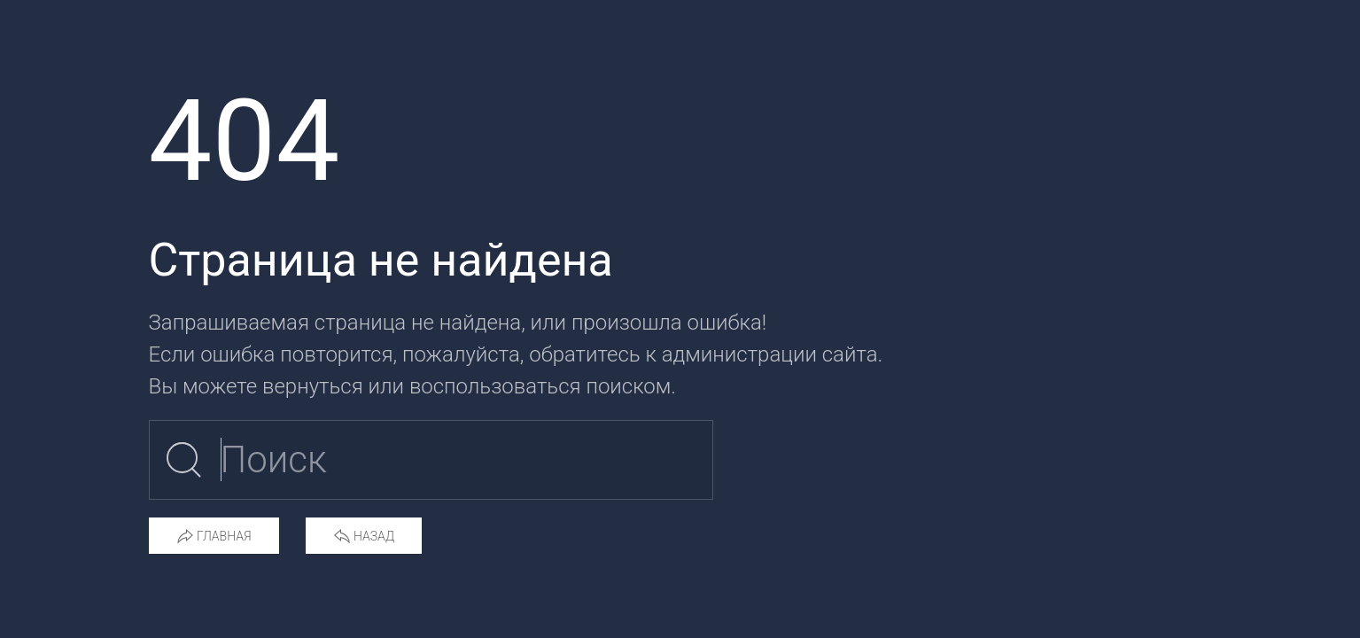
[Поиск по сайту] (431, 460)
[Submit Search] (184, 460)
